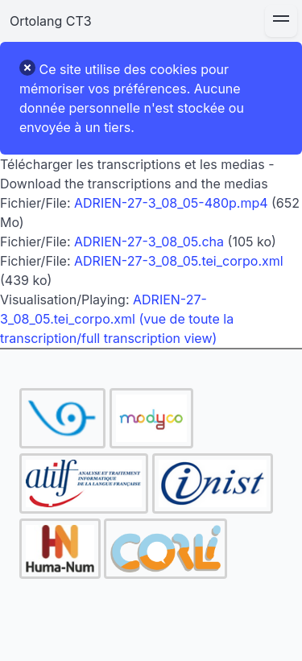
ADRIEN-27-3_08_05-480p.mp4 (171, 203)
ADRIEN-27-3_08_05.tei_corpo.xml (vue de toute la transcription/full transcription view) (117, 318)
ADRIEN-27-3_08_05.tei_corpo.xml (178, 261)
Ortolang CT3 (51, 21)
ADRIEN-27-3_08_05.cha (149, 241)
